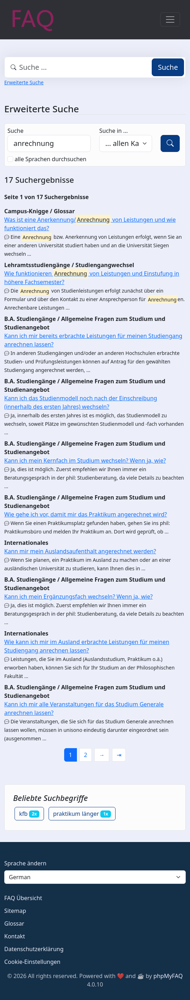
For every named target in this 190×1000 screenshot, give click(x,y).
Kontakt (14, 936)
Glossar (14, 923)
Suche (168, 67)
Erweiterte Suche (24, 82)
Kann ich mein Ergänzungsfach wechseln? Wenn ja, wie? (78, 596)
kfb (29, 814)
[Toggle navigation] (170, 19)
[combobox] (95, 67)
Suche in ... (113, 131)
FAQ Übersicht (23, 898)
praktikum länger (82, 814)
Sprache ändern (25, 863)
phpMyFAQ (168, 976)
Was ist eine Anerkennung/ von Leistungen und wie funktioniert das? (90, 223)
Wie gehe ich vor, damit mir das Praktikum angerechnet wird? (85, 514)
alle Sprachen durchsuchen (50, 159)
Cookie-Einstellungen (32, 962)
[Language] (95, 877)
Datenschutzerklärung (33, 949)
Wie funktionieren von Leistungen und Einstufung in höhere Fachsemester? (91, 277)
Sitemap (15, 911)
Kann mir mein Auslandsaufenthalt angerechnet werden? (80, 551)
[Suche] (170, 143)
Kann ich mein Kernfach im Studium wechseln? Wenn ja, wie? (85, 460)
